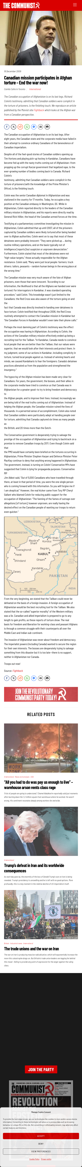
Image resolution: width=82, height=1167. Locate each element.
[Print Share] (47, 126)
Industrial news (16, 943)
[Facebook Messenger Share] (33, 126)
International (35, 89)
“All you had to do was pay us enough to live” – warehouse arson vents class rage (38, 784)
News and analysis (22, 777)
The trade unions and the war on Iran (31, 948)
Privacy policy (46, 1159)
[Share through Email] (40, 126)
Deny (41, 1143)
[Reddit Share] (20, 126)
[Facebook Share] (6, 126)
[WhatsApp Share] (27, 126)
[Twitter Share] (13, 126)
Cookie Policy (34, 1159)
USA (32, 777)
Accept (41, 1136)
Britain (6, 943)
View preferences (41, 1151)
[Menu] (75, 4)
